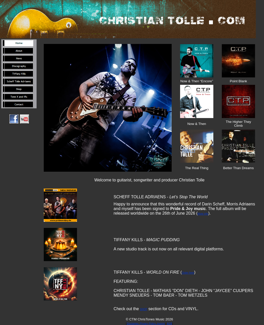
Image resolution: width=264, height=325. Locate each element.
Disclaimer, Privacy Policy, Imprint (146, 323)
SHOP (143, 309)
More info (202, 213)
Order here (188, 272)
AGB (169, 323)
